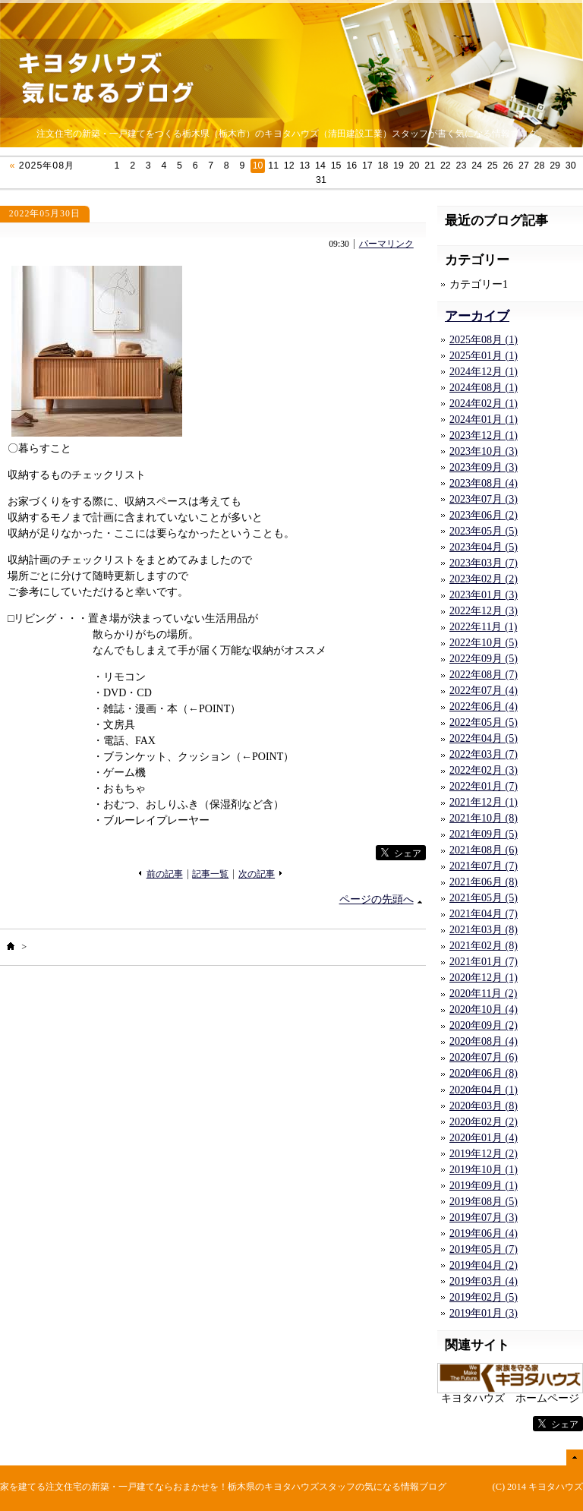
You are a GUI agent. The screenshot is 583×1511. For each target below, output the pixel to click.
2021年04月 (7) (483, 914)
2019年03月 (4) (483, 1281)
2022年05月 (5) (483, 722)
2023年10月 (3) (483, 451)
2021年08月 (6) (483, 850)
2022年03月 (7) (483, 754)
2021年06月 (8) (483, 882)
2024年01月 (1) (483, 419)
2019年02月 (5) (483, 1297)
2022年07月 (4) (483, 690)
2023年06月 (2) (483, 515)
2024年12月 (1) (483, 371)
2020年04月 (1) (483, 1090)
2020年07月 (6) (483, 1057)
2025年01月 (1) (483, 355)
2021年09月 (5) (483, 834)
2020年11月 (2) (483, 993)
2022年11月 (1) (483, 626)
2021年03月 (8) (483, 929)
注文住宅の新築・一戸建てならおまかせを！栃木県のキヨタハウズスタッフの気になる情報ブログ (246, 1486)
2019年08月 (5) (483, 1201)
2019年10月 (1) (483, 1169)
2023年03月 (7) (483, 563)
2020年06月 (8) (483, 1073)
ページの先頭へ (376, 899)
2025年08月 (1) (483, 339)
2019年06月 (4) (483, 1233)
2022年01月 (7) (483, 786)
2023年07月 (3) (483, 499)
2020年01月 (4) (483, 1138)
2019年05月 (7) (483, 1249)
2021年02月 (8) (483, 945)
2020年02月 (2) (483, 1122)
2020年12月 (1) (483, 977)
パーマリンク (386, 244)
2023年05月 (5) (483, 531)
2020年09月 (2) (483, 1025)
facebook (345, 853)
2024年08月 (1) (483, 387)
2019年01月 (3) (483, 1313)
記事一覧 (210, 874)
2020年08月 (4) (483, 1041)
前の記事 (165, 874)
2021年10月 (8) (483, 818)
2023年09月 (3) (483, 467)
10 (258, 165)
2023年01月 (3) (483, 595)
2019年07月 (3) (483, 1217)
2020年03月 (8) (483, 1106)
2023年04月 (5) (483, 547)
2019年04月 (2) (483, 1265)
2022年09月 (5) (483, 658)
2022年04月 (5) (483, 738)
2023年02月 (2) (483, 579)
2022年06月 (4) (483, 706)
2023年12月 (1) (483, 435)
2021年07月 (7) (483, 866)
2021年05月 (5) (483, 898)
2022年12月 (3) (483, 611)
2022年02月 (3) (483, 770)
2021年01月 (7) (483, 961)
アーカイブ (477, 316)
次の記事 (256, 874)
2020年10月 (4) (483, 1009)
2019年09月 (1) (483, 1185)
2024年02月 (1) (483, 403)
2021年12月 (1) (483, 802)
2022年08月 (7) (483, 674)
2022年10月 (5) (483, 642)
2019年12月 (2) (483, 1153)
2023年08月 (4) (483, 483)
